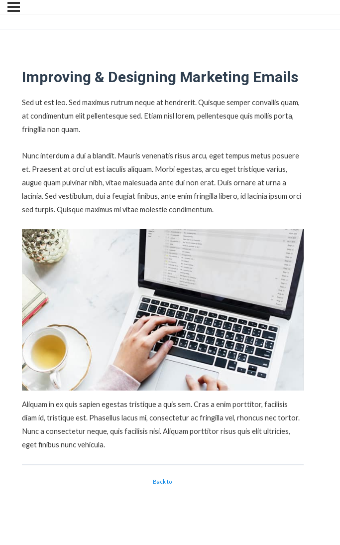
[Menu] (13, 7)
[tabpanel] (163, 273)
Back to (162, 481)
